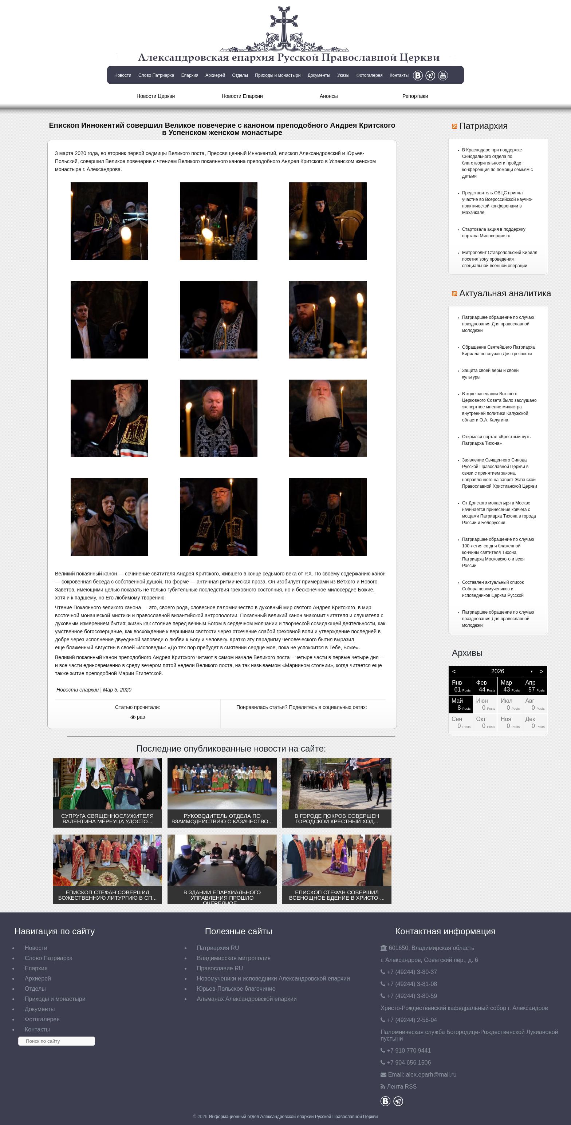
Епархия (189, 75)
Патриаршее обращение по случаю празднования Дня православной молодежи (498, 324)
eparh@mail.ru (431, 1074)
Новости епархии (77, 690)
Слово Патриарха (156, 75)
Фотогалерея (370, 75)
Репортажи (415, 96)
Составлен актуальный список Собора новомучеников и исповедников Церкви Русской (493, 589)
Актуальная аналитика (505, 293)
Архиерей (215, 75)
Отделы (240, 75)
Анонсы (329, 96)
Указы (343, 75)
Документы (319, 75)
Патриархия (484, 126)
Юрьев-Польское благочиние (236, 989)
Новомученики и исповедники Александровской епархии (273, 978)
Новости (122, 75)
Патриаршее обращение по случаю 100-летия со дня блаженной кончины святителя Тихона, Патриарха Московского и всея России (498, 552)
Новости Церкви (156, 96)
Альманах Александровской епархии (247, 999)
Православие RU (220, 968)
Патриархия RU (218, 948)
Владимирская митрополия (234, 958)
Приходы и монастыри (277, 75)
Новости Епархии (242, 96)
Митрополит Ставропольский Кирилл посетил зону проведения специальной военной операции (499, 259)
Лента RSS (402, 1087)
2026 (497, 671)
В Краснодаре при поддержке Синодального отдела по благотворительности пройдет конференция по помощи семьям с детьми (497, 163)
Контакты (399, 75)
